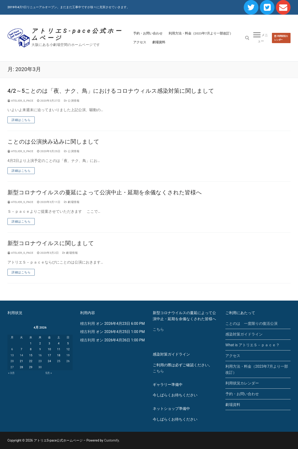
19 (68, 355)
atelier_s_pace (20, 100)
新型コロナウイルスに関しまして (50, 243)
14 (21, 355)
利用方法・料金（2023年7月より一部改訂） (256, 369)
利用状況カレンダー (281, 38)
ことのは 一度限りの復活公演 (251, 323)
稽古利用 (87, 323)
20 (12, 361)
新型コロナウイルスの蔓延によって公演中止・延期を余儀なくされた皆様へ (104, 192)
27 (12, 367)
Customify (111, 440)
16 (40, 355)
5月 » (48, 373)
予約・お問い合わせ (242, 394)
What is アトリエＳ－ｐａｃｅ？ (252, 345)
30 (40, 367)
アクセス (232, 355)
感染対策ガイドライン (244, 334)
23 (40, 361)
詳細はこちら (21, 120)
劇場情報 (71, 202)
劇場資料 (232, 404)
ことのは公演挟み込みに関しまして (53, 141)
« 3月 (11, 373)
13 (12, 355)
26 (68, 361)
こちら (158, 329)
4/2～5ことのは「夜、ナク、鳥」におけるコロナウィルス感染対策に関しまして (110, 91)
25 (58, 361)
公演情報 (71, 100)
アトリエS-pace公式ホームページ (77, 34)
